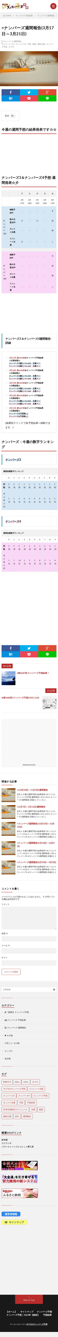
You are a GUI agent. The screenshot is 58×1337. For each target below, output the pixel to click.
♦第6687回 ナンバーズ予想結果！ (33, 673)
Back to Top (29, 1300)
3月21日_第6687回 (17, 408)
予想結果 (47, 1315)
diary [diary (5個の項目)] (17, 1082)
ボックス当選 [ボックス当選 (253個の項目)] (9, 1102)
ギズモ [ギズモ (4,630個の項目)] (35, 1082)
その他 (9, 1035)
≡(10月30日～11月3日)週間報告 (32, 790)
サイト (5, 958)
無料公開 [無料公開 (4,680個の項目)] (7, 1116)
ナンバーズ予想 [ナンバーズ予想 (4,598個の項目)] (40, 1095)
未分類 (8, 1058)
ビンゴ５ (9, 1051)
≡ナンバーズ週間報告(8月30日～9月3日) (36, 862)
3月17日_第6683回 (17, 358)
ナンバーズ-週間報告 (12, 41)
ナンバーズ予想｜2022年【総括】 (22, 1315)
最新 (34, 44)
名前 (5, 933)
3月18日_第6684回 (17, 370)
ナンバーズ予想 (44, 1311)
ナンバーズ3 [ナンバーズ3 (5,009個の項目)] (8, 1095)
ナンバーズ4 (21, 44)
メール (6, 946)
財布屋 (5, 1140)
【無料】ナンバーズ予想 (17, 1012)
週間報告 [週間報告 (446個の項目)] (27, 1116)
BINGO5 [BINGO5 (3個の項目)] (7, 1082)
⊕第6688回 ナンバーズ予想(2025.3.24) (20, 697)
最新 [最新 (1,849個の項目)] (41, 1109)
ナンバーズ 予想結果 (15, 1020)
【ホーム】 (11, 1311)
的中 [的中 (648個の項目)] (17, 1116)
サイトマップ (26, 1311)
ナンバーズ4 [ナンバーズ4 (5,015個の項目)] (24, 1095)
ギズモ (11, 47)
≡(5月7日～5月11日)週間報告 (31, 806)
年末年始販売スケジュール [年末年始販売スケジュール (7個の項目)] (15, 1109)
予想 (29, 44)
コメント (6, 904)
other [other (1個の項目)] (25, 1082)
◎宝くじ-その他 (12, 1043)
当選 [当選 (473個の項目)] (33, 1109)
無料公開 (41, 44)
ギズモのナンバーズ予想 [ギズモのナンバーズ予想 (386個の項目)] (14, 1089)
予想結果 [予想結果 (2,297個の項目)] (31, 1102)
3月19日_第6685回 (17, 383)
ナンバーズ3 (9, 44)
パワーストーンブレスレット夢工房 (18, 1146)
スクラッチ (7, 1143)
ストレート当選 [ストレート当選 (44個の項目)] (36, 1089)
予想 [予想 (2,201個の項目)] (21, 1102)
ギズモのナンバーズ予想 (37, 1324)
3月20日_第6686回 (17, 395)
